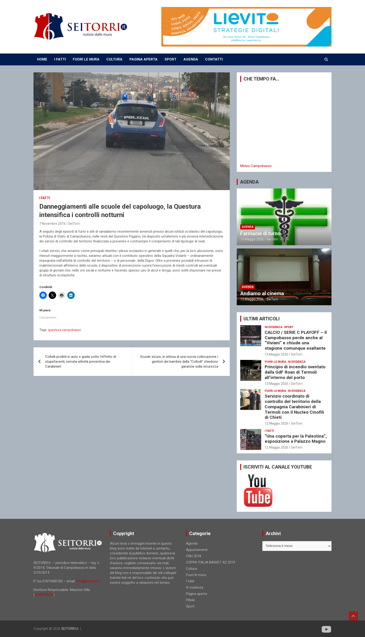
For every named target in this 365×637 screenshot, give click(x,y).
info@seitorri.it (87, 581)
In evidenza (273, 327)
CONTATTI (214, 59)
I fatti (44, 198)
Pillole (190, 600)
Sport (289, 327)
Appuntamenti (196, 550)
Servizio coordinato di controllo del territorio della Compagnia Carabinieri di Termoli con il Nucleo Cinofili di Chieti (294, 406)
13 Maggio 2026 (252, 239)
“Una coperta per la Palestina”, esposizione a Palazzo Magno (296, 438)
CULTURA (114, 59)
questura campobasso (64, 330)
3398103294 (44, 595)
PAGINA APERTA (143, 59)
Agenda (247, 226)
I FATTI (60, 59)
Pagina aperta (196, 594)
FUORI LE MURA (86, 59)
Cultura (191, 569)
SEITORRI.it (69, 629)
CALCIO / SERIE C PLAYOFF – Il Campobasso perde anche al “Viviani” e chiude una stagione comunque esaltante (296, 340)
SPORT (170, 59)
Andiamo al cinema (262, 293)
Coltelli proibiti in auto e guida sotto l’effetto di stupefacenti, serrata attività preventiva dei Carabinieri (80, 362)
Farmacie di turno (260, 233)
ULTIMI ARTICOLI (261, 319)
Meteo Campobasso (256, 166)
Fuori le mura (275, 361)
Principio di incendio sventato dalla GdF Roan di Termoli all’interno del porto (295, 372)
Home (42, 59)
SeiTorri (74, 223)
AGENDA (190, 59)
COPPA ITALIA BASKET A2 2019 (210, 562)
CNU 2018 (193, 556)
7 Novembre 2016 (52, 223)
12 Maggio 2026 (276, 423)
